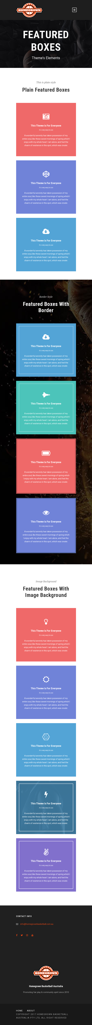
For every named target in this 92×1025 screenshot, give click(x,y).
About (31, 1010)
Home (19, 1010)
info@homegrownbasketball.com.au (36, 924)
